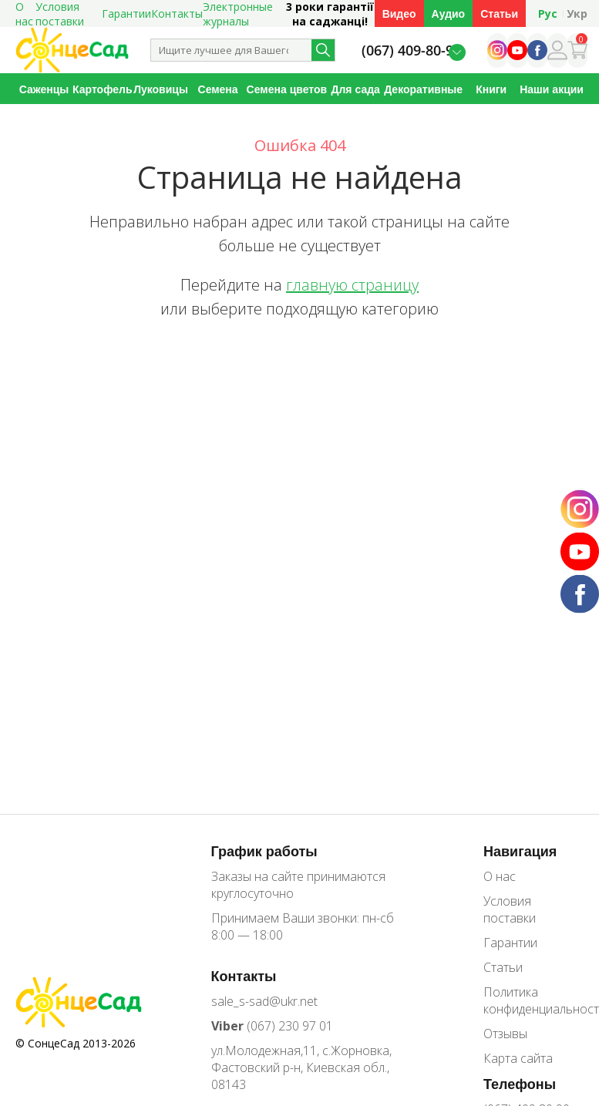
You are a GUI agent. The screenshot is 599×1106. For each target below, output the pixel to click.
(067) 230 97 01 (272, 1025)
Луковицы (160, 89)
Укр (577, 13)
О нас (499, 876)
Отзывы (505, 1033)
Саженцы (44, 89)
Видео (399, 13)
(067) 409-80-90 (411, 50)
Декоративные (423, 89)
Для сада (355, 89)
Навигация (520, 851)
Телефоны (519, 1083)
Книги (491, 89)
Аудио (449, 13)
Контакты (177, 13)
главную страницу (352, 284)
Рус (547, 13)
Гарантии (126, 13)
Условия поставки (509, 909)
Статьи (499, 13)
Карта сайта (518, 1058)
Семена (218, 89)
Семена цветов (287, 89)
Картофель (102, 89)
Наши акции (552, 89)
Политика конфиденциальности (533, 1000)
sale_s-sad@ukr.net (264, 1001)
